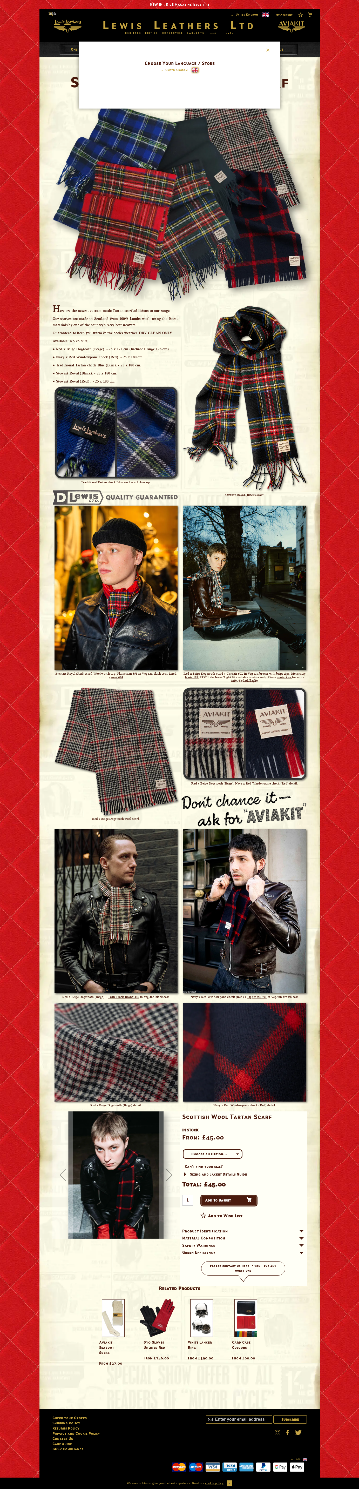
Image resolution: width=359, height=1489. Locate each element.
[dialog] (179, 744)
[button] (173, 70)
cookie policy (214, 1483)
